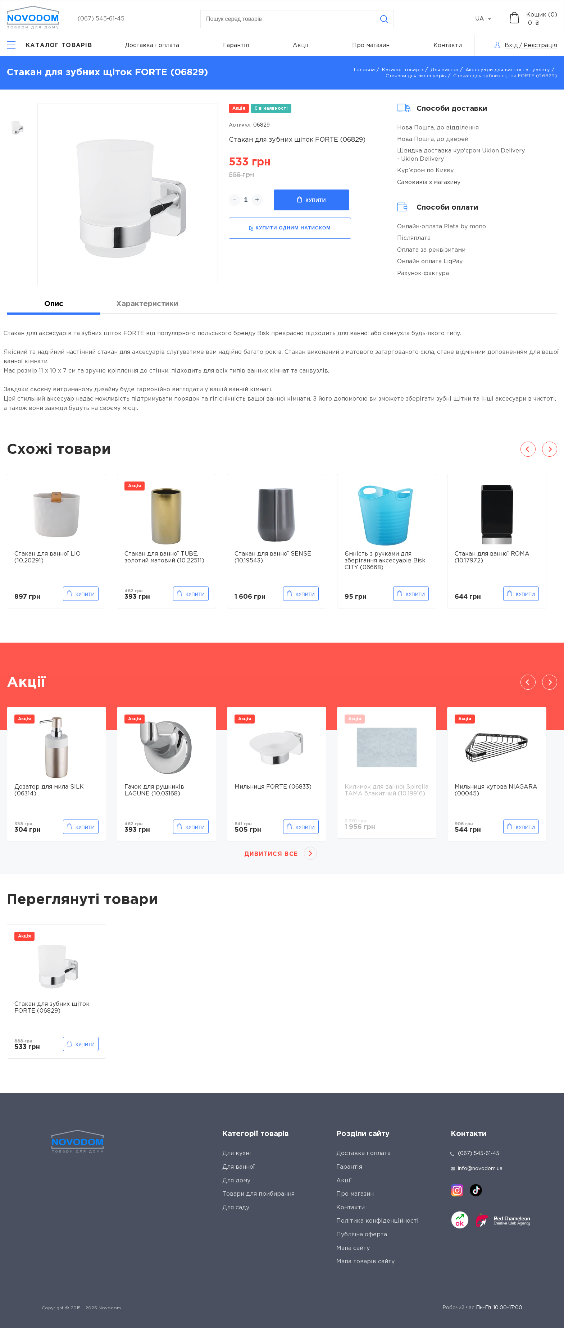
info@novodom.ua (476, 1169)
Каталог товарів (402, 70)
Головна (364, 70)
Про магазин (371, 45)
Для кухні (236, 1153)
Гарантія (236, 45)
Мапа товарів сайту (365, 1261)
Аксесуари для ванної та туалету (507, 70)
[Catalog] (49, 46)
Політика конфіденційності (377, 1221)
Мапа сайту (353, 1248)
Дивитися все (271, 854)
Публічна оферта (361, 1234)
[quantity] (246, 200)
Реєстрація (540, 45)
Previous (528, 449)
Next (549, 449)
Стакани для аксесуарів (416, 76)
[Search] (384, 19)
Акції (300, 45)
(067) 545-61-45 (101, 19)
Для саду (235, 1207)
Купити (311, 200)
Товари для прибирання (258, 1194)
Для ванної (444, 70)
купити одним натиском (290, 228)
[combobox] (487, 19)
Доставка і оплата (152, 45)
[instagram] (457, 1190)
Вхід (511, 45)
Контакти (447, 45)
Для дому (236, 1180)
